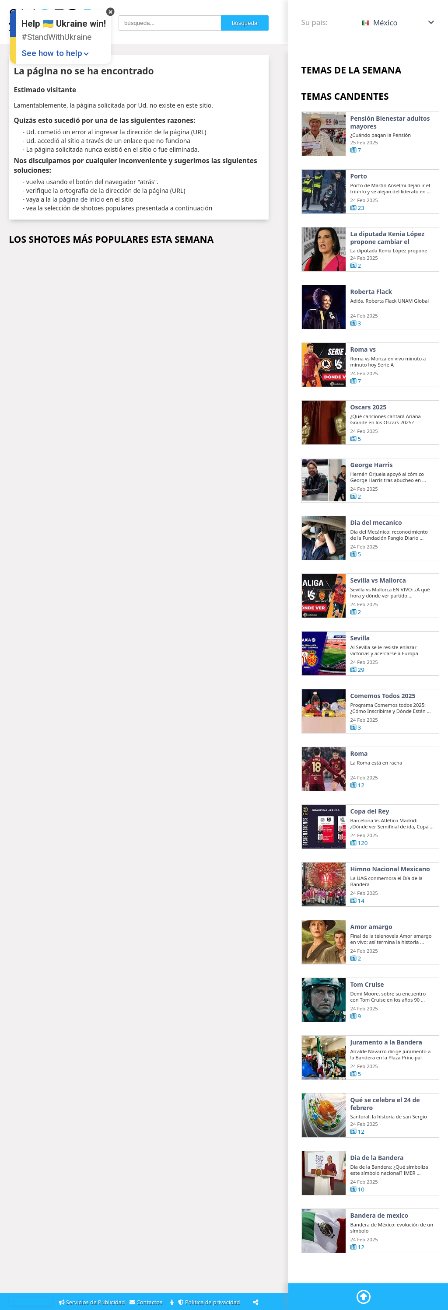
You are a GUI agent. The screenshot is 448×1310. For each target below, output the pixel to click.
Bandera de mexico (379, 1216)
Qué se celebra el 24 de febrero (385, 1104)
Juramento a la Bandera (386, 1043)
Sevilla (360, 639)
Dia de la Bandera (377, 1159)
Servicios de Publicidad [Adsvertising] (92, 1302)
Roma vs (363, 350)
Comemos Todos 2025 (383, 697)
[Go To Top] (364, 1297)
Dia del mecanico (376, 523)
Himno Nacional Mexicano (390, 870)
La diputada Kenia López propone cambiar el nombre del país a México (389, 237)
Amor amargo (371, 928)
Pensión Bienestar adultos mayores (390, 122)
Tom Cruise (367, 985)
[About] (172, 1303)
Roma (359, 754)
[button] (398, 22)
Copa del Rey (369, 812)
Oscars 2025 (368, 408)
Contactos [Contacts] (147, 1302)
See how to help (51, 53)
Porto (359, 176)
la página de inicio (78, 199)
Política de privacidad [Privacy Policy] (210, 1302)
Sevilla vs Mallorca (378, 581)
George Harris (371, 466)
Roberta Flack (371, 293)
